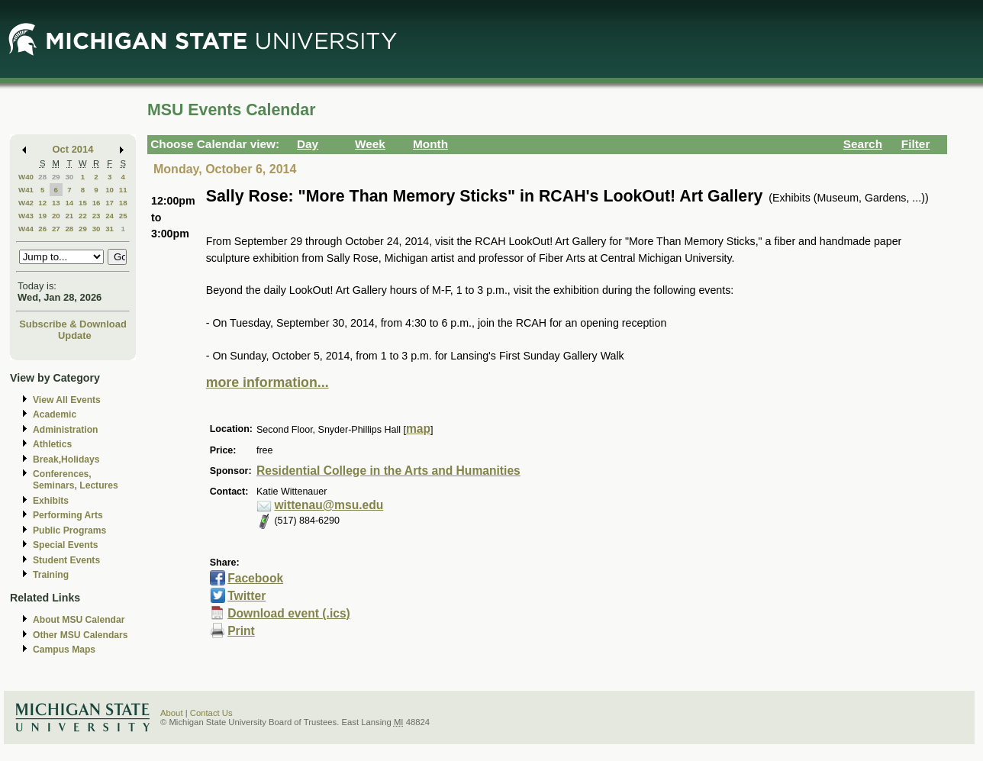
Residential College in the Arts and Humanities (388, 470)
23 (96, 215)
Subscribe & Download (73, 324)
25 (123, 215)
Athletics (52, 444)
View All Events (67, 400)
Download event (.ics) (288, 613)
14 (69, 202)
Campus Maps (64, 649)
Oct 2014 (73, 149)
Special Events (65, 545)
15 (83, 202)
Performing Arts (68, 515)
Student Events (66, 560)
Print (241, 630)
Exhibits (51, 500)
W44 (26, 228)
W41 (26, 189)
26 (42, 228)
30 (69, 177)
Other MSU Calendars (80, 635)
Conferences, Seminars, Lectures (75, 480)
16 (96, 202)
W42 (26, 202)
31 (109, 228)
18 (123, 202)
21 (69, 215)
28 (42, 177)
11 (123, 189)
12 (42, 202)
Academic (54, 414)
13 (56, 202)
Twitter (246, 595)
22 (83, 215)
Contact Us (211, 712)
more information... (267, 382)
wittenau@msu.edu (328, 504)
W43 (26, 215)
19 (42, 215)
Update (75, 335)
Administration (65, 429)
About (171, 712)
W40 (26, 177)
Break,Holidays (66, 459)
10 (109, 189)
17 (109, 202)
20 (56, 215)
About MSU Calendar (78, 619)
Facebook (255, 578)
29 (56, 177)
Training (51, 574)
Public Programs (69, 530)
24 (109, 215)
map (418, 428)
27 (56, 228)
